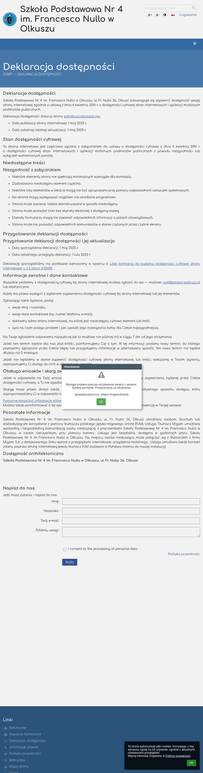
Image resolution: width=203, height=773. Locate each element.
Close (138, 367)
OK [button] (191, 763)
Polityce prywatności (177, 756)
